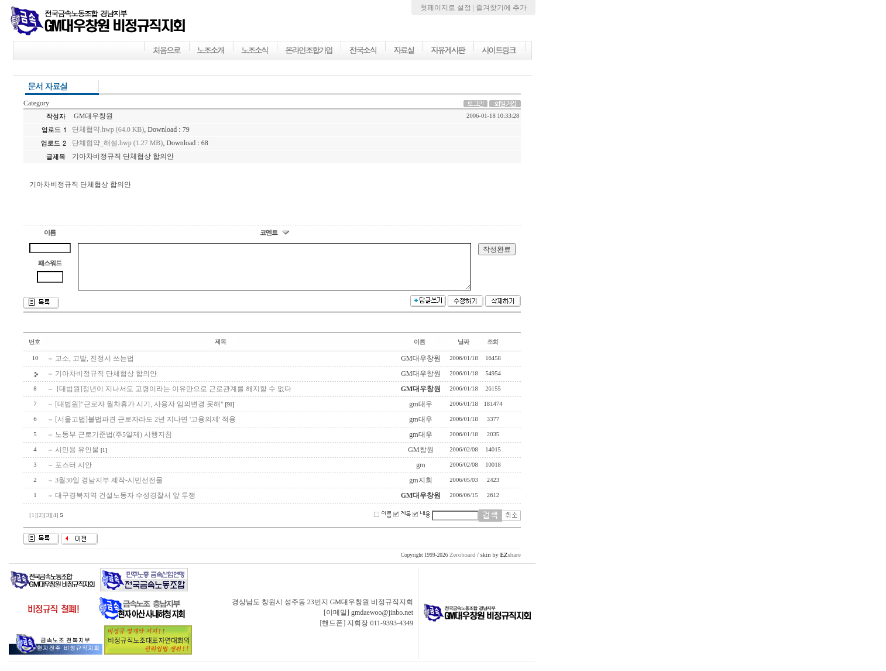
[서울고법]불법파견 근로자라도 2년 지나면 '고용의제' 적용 (145, 428)
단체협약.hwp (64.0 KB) (108, 129)
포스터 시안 (73, 474)
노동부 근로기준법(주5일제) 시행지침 (113, 443)
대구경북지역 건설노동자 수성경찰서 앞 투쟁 (125, 504)
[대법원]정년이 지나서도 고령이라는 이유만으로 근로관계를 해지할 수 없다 (173, 397)
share (510, 563)
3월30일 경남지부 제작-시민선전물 (109, 489)
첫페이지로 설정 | (448, 8)
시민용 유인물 (77, 458)
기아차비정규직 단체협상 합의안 (106, 382)
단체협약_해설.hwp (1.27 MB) (117, 143)
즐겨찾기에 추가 (501, 8)
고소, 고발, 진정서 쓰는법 (94, 367)
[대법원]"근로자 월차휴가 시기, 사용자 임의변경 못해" (139, 413)
